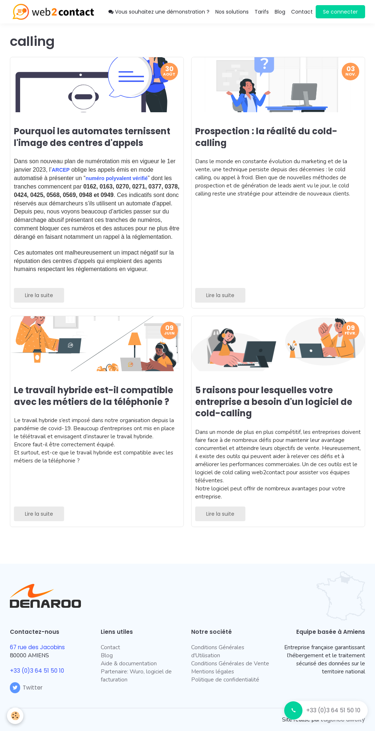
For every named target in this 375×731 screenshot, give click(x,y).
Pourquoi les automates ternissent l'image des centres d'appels (92, 137)
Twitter (26, 687)
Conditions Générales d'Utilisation (217, 651)
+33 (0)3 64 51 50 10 (333, 710)
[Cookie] (15, 716)
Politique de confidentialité (225, 679)
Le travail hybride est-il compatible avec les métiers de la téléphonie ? (93, 396)
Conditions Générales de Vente (230, 663)
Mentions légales (212, 671)
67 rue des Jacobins (37, 647)
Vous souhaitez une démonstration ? (158, 11)
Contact (302, 11)
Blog (280, 11)
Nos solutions (232, 11)
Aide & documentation (129, 663)
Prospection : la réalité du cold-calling (266, 137)
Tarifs (262, 11)
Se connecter (340, 11)
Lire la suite (39, 295)
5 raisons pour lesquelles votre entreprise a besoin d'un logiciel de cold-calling (273, 401)
